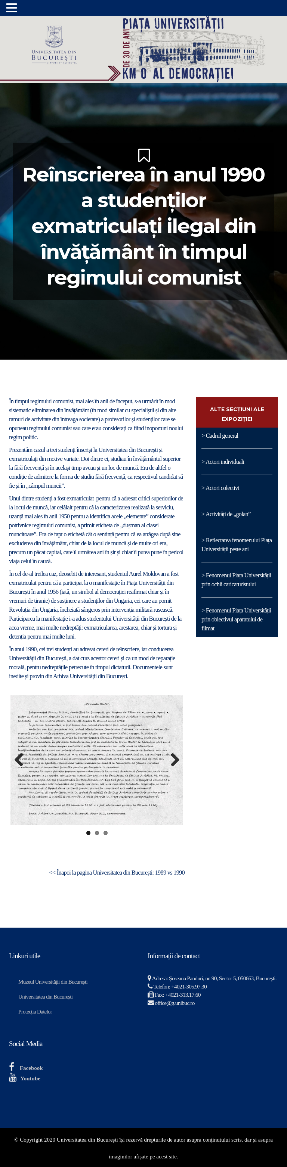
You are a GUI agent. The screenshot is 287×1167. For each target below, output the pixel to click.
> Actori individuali (222, 461)
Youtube (30, 1078)
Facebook (31, 1068)
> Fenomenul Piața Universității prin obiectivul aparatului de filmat (236, 619)
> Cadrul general (219, 435)
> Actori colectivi (220, 487)
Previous (21, 760)
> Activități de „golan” (226, 514)
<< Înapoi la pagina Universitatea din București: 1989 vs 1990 (117, 872)
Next (171, 760)
